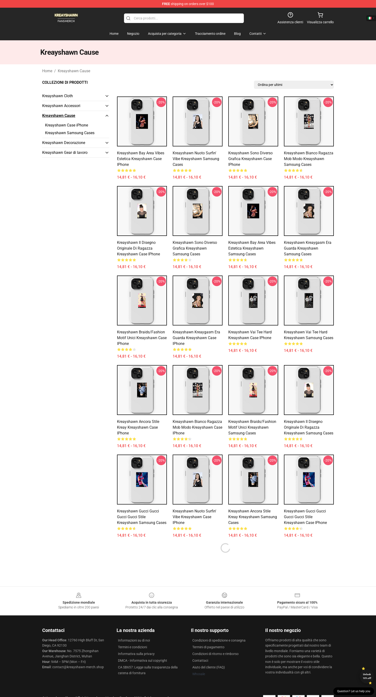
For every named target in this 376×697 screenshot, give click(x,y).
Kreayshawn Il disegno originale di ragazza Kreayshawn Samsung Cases (308, 427)
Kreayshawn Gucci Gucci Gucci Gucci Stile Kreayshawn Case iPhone (305, 517)
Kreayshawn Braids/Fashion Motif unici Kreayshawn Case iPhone (142, 338)
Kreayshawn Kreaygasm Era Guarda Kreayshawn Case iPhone (196, 338)
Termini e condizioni (132, 647)
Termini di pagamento (208, 647)
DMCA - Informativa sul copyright (142, 660)
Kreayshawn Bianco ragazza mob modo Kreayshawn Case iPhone (197, 427)
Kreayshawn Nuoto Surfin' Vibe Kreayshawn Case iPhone (194, 517)
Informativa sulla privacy (136, 654)
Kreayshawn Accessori (61, 105)
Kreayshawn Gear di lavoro (65, 152)
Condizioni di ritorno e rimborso (215, 654)
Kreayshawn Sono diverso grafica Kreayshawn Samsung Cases (195, 248)
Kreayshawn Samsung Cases (69, 133)
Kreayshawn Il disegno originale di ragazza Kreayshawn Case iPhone (138, 248)
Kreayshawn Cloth (57, 96)
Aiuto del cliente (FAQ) (208, 667)
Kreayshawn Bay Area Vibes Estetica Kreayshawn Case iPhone (140, 159)
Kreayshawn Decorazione (63, 142)
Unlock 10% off (367, 676)
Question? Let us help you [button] (353, 691)
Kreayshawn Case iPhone (66, 125)
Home (47, 71)
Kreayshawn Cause (74, 71)
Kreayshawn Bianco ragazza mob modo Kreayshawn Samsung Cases (308, 159)
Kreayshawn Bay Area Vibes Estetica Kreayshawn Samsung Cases (252, 248)
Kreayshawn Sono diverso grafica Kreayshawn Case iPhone (250, 159)
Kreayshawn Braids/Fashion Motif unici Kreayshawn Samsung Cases (252, 427)
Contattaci (200, 660)
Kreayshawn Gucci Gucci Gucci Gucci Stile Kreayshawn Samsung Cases (141, 517)
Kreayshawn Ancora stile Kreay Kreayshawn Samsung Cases (252, 517)
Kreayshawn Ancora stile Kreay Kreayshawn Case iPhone (138, 427)
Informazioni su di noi (134, 640)
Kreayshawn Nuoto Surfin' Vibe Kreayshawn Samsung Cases (196, 159)
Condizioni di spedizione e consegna (219, 640)
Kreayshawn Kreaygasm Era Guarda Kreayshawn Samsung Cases (307, 248)
